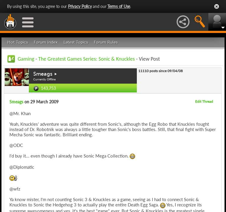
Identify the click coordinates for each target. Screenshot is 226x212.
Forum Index (46, 42)
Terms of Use (118, 6)
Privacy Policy (80, 6)
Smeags (42, 74)
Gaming (26, 59)
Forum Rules (106, 42)
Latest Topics (76, 42)
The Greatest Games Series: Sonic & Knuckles (86, 59)
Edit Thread (204, 101)
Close (216, 6)
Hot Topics (17, 42)
